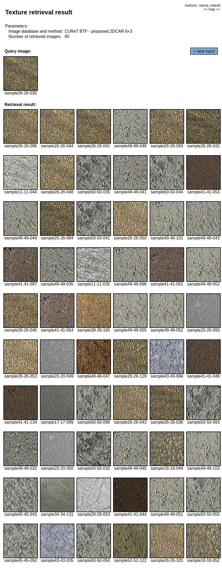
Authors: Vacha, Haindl (202, 5)
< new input (204, 51)
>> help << (211, 9)
